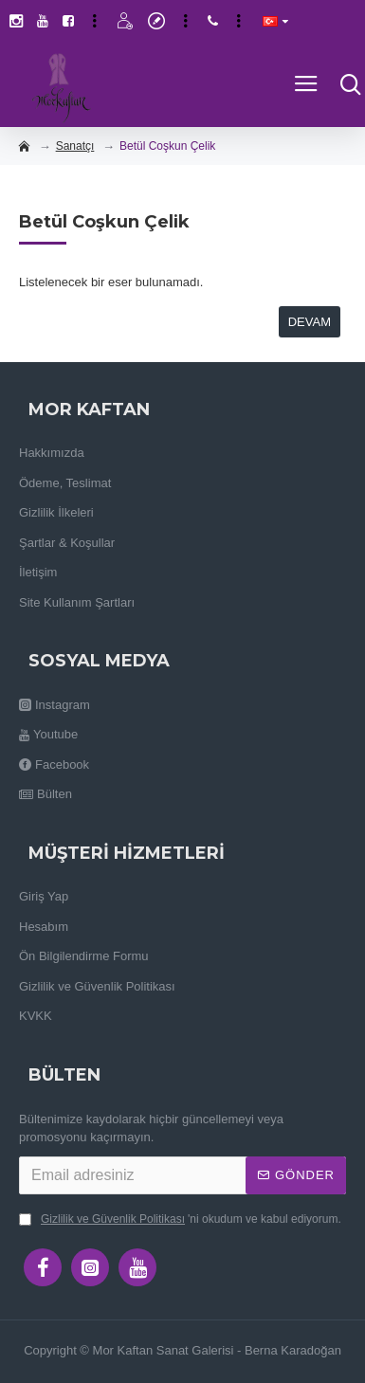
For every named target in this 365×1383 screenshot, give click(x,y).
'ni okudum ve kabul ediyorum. (180, 1219)
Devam (309, 322)
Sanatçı (75, 146)
